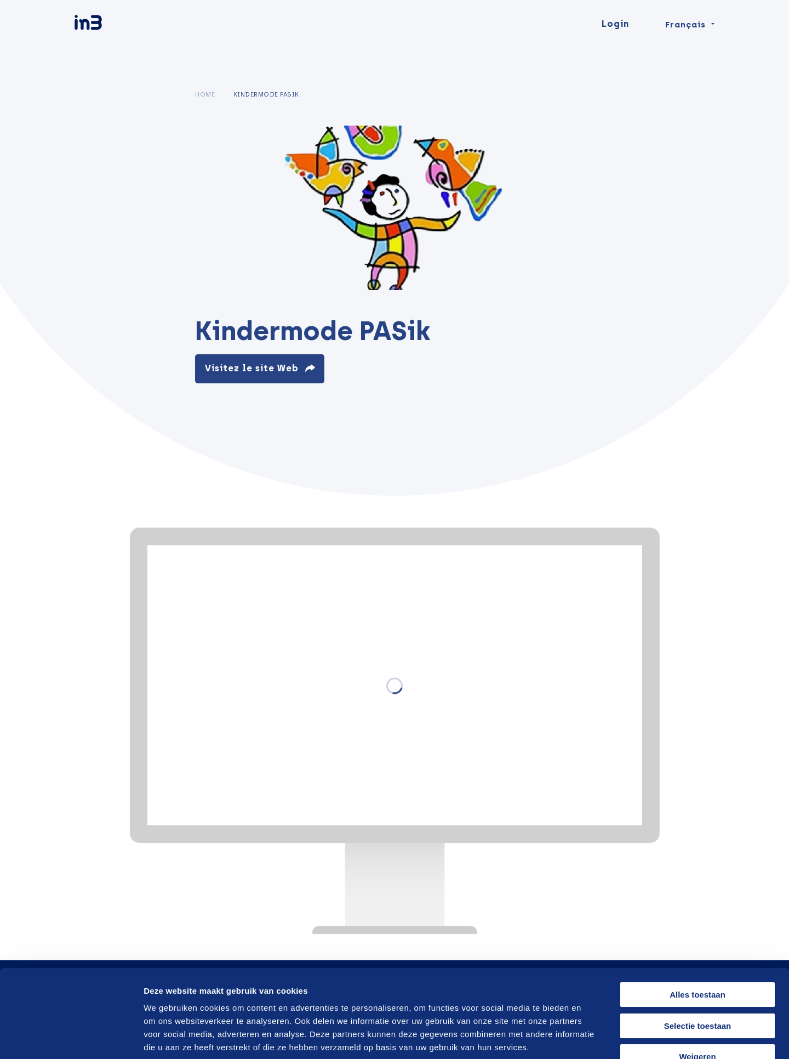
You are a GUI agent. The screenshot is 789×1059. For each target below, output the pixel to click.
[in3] (107, 45)
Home (205, 94)
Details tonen (588, 1037)
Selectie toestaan (697, 959)
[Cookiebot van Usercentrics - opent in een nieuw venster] (71, 1037)
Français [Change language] (685, 45)
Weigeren (697, 989)
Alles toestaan (697, 927)
